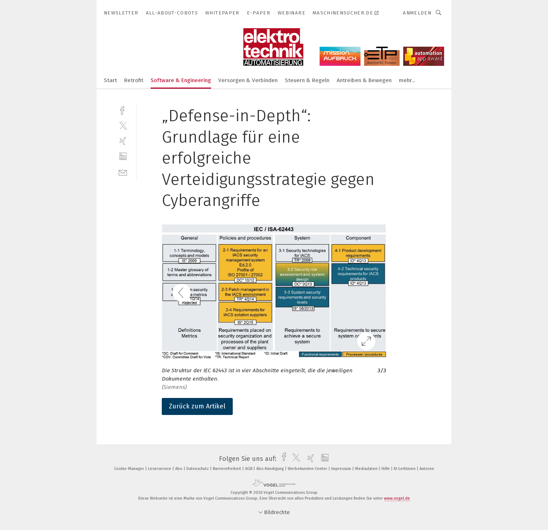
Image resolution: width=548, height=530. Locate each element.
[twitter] (122, 125)
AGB (249, 468)
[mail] (122, 172)
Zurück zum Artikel (197, 406)
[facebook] (122, 109)
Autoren (427, 468)
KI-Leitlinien (405, 468)
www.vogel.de (397, 498)
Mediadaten (367, 468)
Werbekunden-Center (308, 468)
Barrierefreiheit (227, 468)
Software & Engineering (181, 80)
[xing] (122, 140)
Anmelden (417, 13)
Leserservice (160, 468)
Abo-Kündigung (270, 468)
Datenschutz (198, 468)
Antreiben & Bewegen (364, 80)
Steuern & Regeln (307, 80)
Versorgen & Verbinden (248, 80)
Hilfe (386, 468)
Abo (179, 468)
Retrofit (133, 80)
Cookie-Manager (129, 468)
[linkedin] (122, 156)
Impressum (341, 468)
